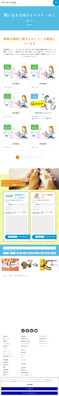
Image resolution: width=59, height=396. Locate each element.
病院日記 (23, 364)
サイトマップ (42, 346)
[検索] (54, 248)
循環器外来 (5, 372)
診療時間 (5, 346)
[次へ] (41, 157)
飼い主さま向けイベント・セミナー (23, 275)
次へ (56, 265)
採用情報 (23, 367)
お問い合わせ (42, 341)
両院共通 (23, 352)
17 (37, 157)
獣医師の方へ (24, 370)
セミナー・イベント (8, 275)
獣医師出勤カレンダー (8, 356)
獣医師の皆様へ (43, 338)
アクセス (7, 202)
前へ (3, 265)
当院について (6, 339)
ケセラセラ (24, 360)
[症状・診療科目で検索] (28, 248)
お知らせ (23, 350)
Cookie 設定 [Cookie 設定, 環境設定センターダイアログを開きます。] (29, 384)
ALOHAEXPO (43, 336)
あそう (22, 355)
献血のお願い (24, 346)
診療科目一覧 (24, 339)
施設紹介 (5, 341)
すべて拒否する (29, 388)
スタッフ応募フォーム (26, 375)
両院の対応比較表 (25, 341)
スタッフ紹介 (6, 343)
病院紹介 (5, 336)
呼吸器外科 (5, 362)
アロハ (22, 357)
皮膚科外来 (5, 365)
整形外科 (5, 374)
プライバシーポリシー (44, 343)
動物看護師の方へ (25, 372)
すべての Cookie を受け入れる (29, 393)
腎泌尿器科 (5, 369)
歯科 (4, 367)
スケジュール (6, 351)
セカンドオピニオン (26, 343)
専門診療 (5, 360)
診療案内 (23, 336)
